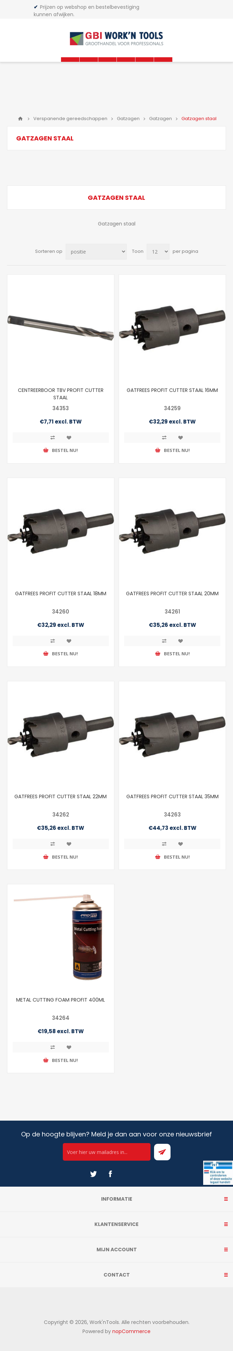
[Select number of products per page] (158, 252)
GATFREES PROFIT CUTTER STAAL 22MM (60, 796)
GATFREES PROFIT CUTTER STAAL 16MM (172, 390)
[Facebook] (110, 1174)
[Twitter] (93, 1174)
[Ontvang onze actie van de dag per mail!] (107, 1152)
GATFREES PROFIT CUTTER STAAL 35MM (172, 796)
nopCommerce (131, 1331)
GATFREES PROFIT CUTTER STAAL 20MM (172, 593)
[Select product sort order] (96, 252)
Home (20, 118)
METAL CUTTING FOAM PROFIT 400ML (60, 999)
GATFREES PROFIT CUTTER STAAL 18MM (60, 593)
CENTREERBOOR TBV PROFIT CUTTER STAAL (61, 394)
